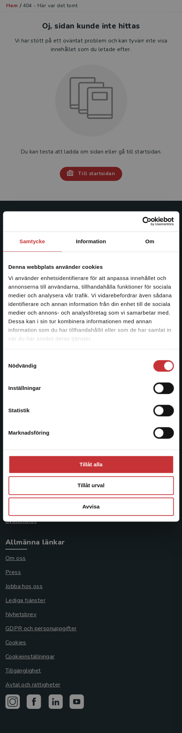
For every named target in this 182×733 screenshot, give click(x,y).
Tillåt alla (91, 464)
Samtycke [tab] (32, 241)
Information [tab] (91, 241)
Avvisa (91, 506)
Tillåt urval (91, 486)
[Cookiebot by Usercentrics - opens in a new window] (142, 221)
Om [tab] (149, 241)
